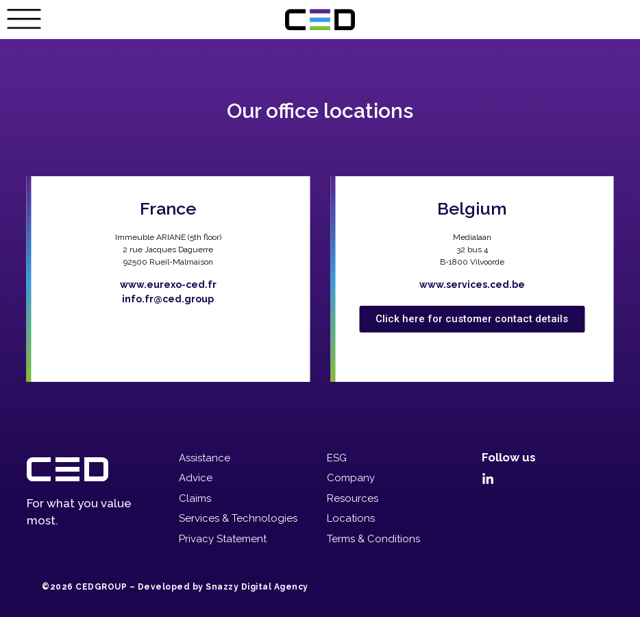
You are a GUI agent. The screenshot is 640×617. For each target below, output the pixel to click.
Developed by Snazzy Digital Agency (223, 587)
